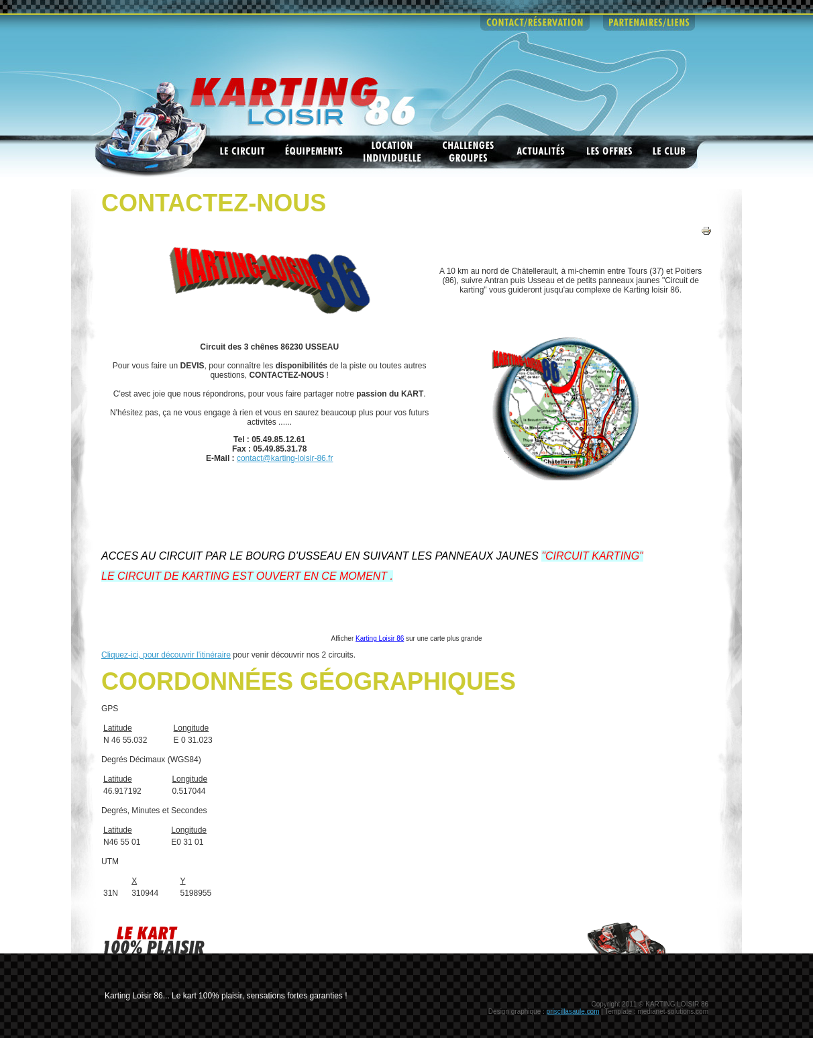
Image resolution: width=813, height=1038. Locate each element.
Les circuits (242, 152)
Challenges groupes (469, 152)
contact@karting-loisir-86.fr (285, 458)
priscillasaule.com (573, 1011)
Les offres (610, 152)
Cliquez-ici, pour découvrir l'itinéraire (166, 655)
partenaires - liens (649, 23)
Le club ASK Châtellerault (670, 152)
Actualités (541, 152)
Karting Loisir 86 (380, 638)
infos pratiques (424, 23)
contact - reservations (535, 23)
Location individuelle (393, 152)
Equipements (313, 152)
